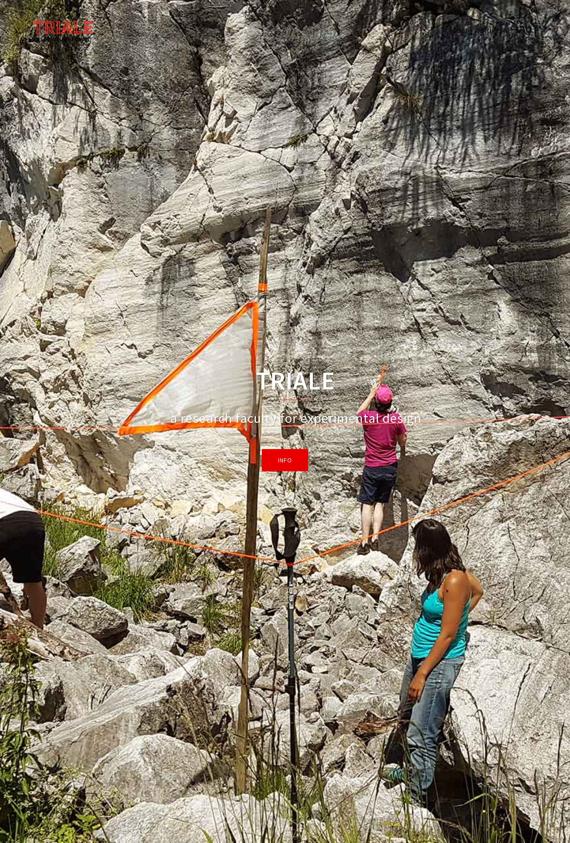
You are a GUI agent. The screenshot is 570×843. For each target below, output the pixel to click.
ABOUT (459, 31)
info (285, 460)
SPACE (524, 31)
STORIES (491, 31)
